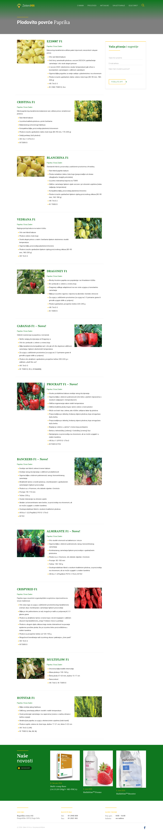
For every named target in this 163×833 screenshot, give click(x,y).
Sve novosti (24, 768)
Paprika (49, 46)
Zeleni (26, 5)
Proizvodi (91, 6)
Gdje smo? (133, 6)
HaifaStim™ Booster (126, 793)
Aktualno (104, 6)
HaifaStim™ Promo (92, 792)
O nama (80, 6)
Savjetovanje (119, 6)
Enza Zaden (58, 46)
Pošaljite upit (118, 82)
